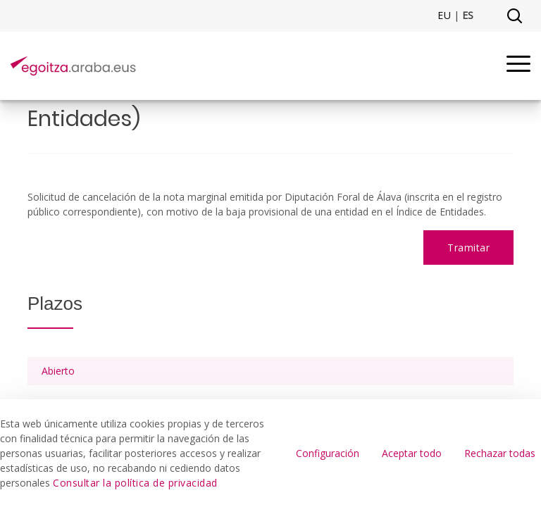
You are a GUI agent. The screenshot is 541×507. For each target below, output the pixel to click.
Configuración (327, 453)
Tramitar (468, 247)
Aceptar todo (412, 453)
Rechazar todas (499, 453)
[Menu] (518, 66)
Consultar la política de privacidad (135, 482)
